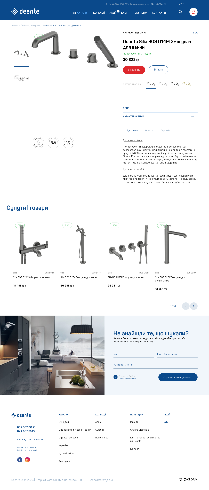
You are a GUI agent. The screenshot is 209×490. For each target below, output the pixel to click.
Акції (113, 12)
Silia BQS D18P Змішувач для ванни (126, 277)
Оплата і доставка (139, 429)
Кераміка (63, 445)
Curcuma (99, 429)
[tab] (132, 131)
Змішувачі (64, 422)
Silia (195, 32)
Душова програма (68, 437)
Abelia (98, 422)
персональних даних (128, 378)
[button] (186, 306)
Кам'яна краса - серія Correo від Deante (145, 439)
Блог (124, 12)
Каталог (64, 414)
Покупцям (140, 12)
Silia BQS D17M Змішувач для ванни (78, 277)
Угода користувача (101, 480)
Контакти (159, 12)
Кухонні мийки (66, 453)
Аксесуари (64, 461)
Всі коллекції (102, 437)
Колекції (99, 12)
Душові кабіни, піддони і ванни (75, 429)
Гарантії (134, 422)
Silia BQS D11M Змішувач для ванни (31, 277)
